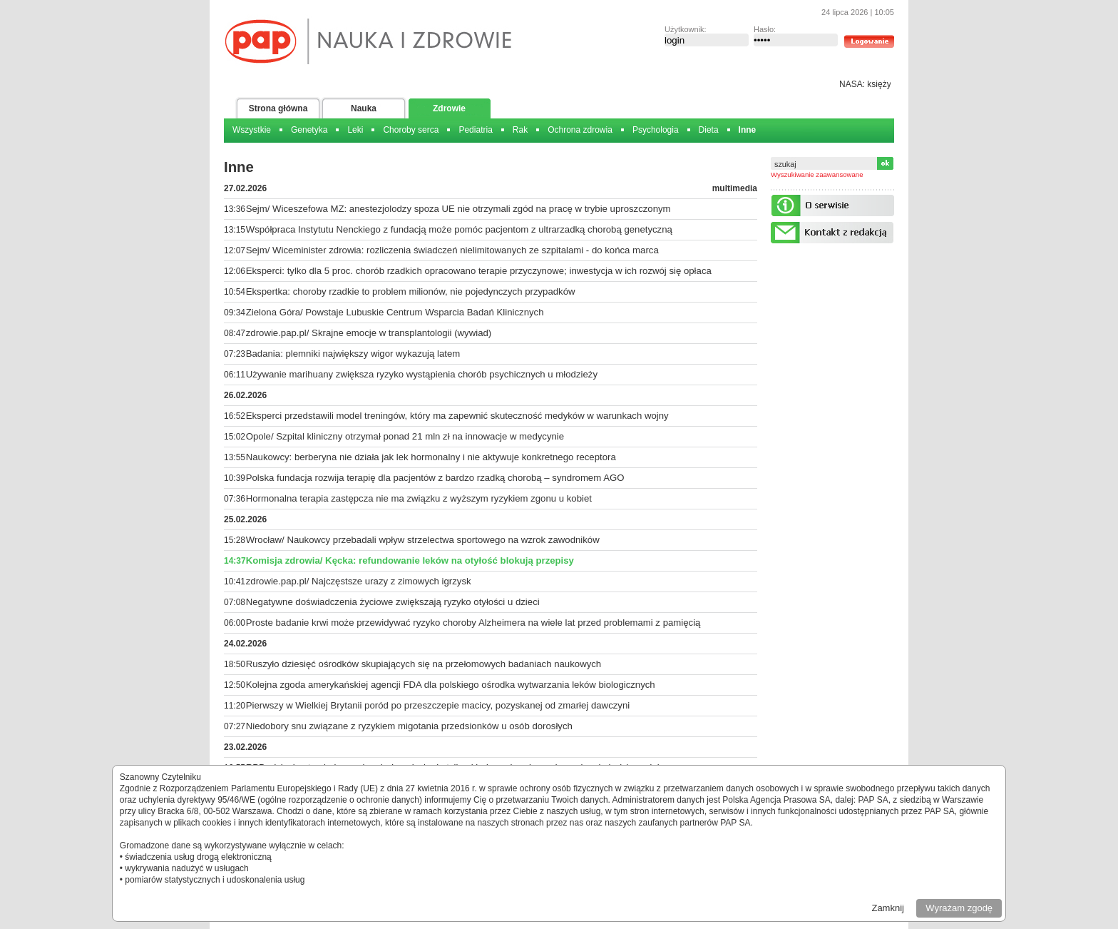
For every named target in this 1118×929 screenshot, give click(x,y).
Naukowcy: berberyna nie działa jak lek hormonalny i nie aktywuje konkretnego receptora (431, 457)
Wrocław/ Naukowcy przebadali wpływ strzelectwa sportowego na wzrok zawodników (423, 539)
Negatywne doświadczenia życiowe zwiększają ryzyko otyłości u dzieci (393, 602)
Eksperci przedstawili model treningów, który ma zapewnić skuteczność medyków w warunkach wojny (457, 415)
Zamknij (887, 908)
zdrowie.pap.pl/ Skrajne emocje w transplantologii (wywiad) (369, 333)
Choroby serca (411, 130)
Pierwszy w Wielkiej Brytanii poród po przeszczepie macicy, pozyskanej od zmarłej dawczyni (438, 705)
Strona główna (278, 108)
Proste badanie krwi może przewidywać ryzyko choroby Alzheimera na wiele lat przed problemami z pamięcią (473, 622)
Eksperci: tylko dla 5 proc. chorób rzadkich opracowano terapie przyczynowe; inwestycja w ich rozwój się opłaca (479, 270)
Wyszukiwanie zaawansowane (817, 174)
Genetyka (309, 130)
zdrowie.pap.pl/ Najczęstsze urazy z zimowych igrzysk (358, 581)
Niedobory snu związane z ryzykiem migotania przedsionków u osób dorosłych (409, 726)
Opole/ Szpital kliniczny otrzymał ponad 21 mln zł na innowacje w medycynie (405, 436)
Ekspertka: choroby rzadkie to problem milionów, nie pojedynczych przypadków (410, 291)
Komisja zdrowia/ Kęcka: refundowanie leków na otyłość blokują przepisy (410, 560)
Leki (355, 130)
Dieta (709, 130)
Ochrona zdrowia (580, 130)
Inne (748, 130)
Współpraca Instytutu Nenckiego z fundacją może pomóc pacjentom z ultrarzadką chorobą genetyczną (459, 229)
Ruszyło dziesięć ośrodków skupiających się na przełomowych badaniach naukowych (423, 664)
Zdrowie (449, 108)
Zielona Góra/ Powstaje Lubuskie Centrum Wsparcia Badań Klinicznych (395, 312)
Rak (520, 130)
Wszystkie (251, 130)
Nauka (363, 108)
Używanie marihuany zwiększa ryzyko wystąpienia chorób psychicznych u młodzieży (422, 374)
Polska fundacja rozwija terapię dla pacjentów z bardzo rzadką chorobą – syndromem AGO (435, 477)
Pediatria (475, 130)
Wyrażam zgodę (959, 908)
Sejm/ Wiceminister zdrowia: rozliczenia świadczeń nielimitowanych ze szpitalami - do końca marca (452, 250)
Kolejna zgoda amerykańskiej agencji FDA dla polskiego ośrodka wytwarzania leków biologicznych (450, 684)
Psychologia (655, 130)
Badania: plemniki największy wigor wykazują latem (353, 353)
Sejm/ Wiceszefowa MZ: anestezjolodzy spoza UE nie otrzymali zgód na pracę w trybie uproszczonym (458, 208)
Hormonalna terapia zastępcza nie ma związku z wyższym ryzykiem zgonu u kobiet (419, 498)
